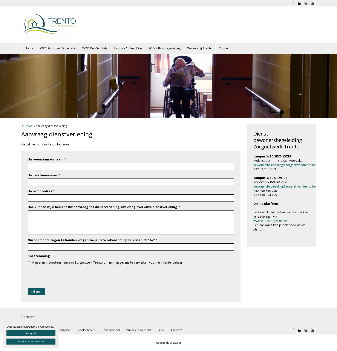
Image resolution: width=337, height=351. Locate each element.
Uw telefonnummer (44, 175)
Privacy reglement (138, 330)
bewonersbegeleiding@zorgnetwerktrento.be (284, 165)
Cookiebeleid (86, 330)
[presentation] (60, 276)
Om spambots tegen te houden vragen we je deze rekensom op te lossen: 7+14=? (92, 240)
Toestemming (39, 256)
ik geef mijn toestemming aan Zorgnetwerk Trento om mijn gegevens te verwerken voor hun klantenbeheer (107, 262)
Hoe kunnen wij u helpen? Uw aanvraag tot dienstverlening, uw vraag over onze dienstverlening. (104, 207)
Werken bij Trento (199, 48)
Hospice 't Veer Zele (128, 48)
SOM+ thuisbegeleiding (165, 48)
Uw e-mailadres (41, 191)
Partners (28, 316)
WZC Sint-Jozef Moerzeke (58, 48)
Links (161, 330)
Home (29, 48)
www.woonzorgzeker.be (270, 221)
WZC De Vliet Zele (94, 48)
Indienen (36, 291)
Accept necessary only (31, 341)
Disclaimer (63, 330)
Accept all (31, 333)
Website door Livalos (168, 343)
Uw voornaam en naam (47, 159)
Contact (224, 48)
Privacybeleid (111, 330)
